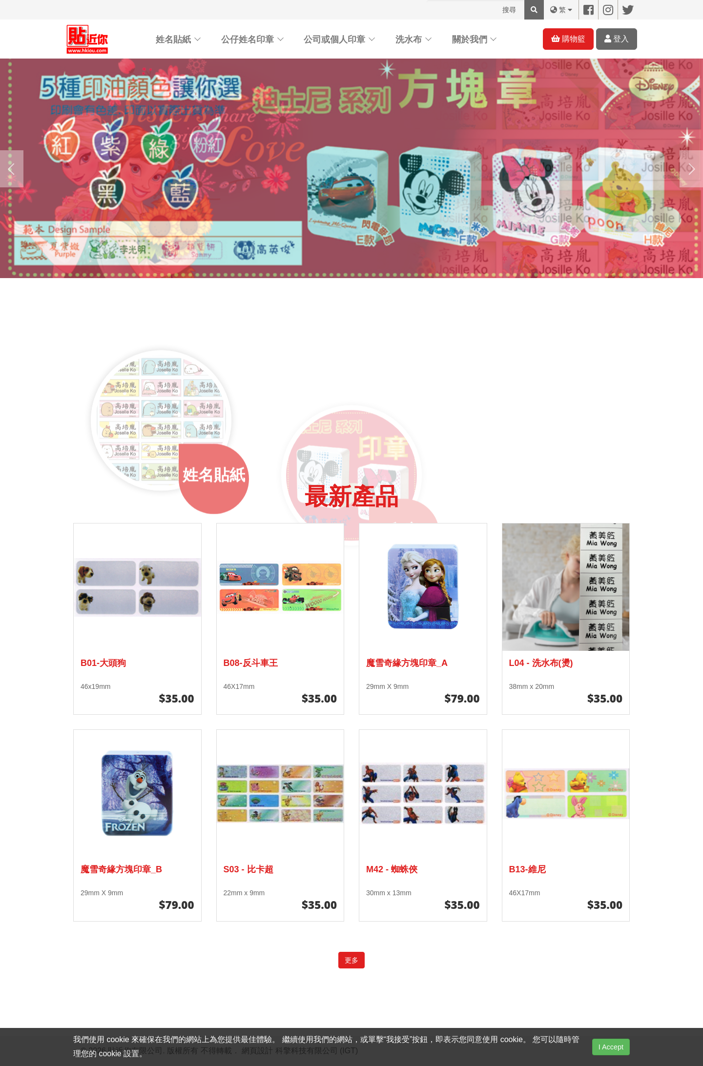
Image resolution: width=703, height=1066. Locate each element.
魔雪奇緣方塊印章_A (407, 663)
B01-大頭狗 (103, 663)
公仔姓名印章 (247, 39)
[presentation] (11, 168)
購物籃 (568, 39)
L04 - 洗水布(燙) (541, 663)
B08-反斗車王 (251, 663)
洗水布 (408, 39)
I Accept (611, 1047)
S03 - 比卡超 (248, 869)
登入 (616, 39)
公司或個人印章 (334, 39)
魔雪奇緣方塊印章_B (121, 869)
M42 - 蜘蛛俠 (391, 869)
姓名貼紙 (173, 39)
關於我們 (469, 39)
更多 (351, 960)
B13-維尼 (527, 869)
